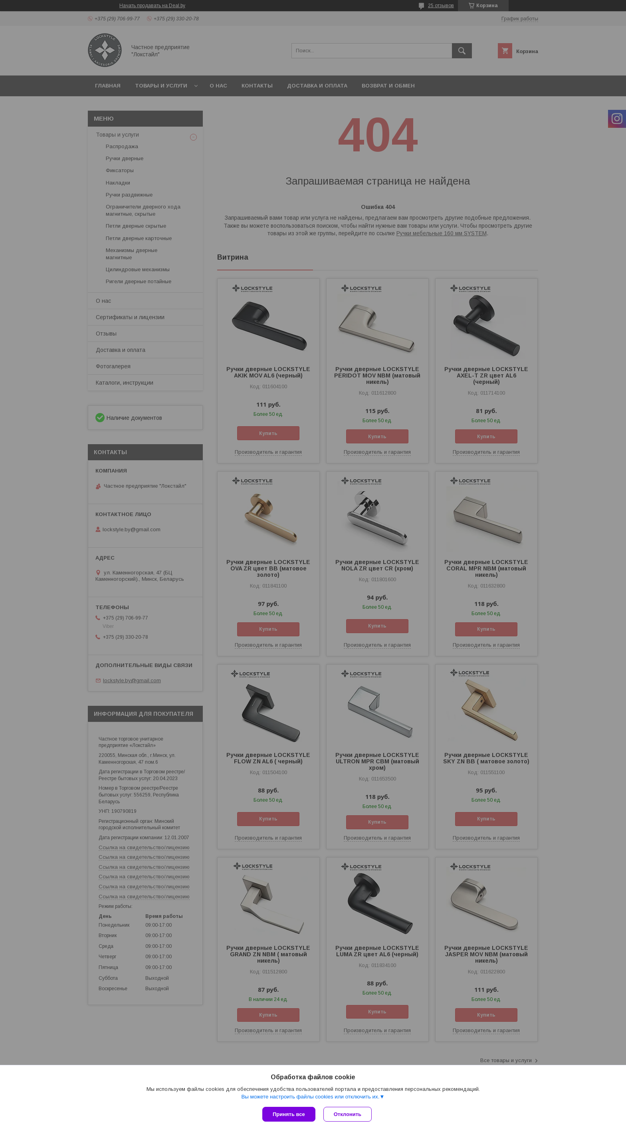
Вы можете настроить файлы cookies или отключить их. (310, 1097)
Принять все (289, 1114)
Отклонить (347, 1114)
